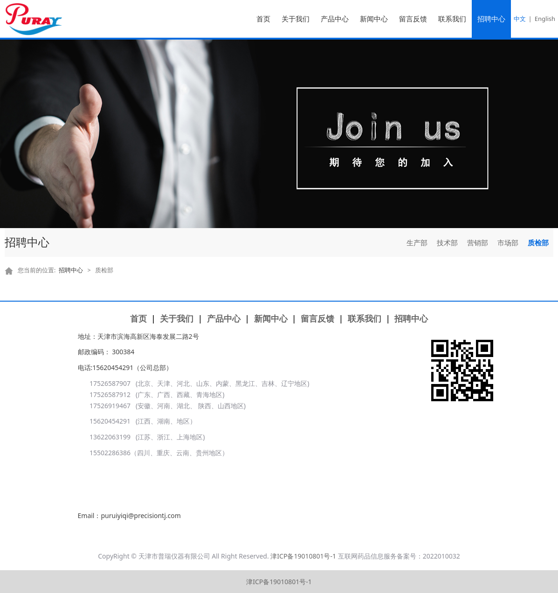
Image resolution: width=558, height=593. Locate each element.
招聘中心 (491, 18)
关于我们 (296, 18)
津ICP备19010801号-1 (303, 556)
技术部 (447, 242)
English (545, 18)
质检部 (538, 242)
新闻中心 (374, 18)
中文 (520, 18)
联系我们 (452, 18)
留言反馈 (413, 18)
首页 (263, 18)
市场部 (507, 242)
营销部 (477, 242)
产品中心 (335, 18)
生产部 (416, 242)
